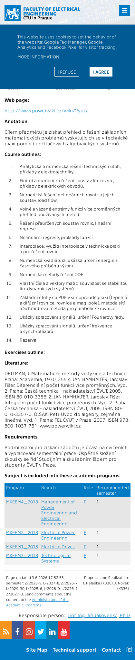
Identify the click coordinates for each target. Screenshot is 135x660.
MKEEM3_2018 (22, 555)
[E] (129, 649)
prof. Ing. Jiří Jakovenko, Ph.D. (98, 615)
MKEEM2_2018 (22, 532)
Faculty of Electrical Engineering (51, 11)
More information (38, 56)
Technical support (74, 649)
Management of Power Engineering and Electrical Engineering (59, 512)
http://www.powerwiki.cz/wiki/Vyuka (47, 110)
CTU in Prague (38, 17)
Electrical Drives (58, 546)
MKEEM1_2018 (22, 546)
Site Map (36, 649)
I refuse (67, 71)
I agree (101, 71)
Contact (111, 649)
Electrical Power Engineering (58, 535)
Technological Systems (56, 557)
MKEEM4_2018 (22, 501)
